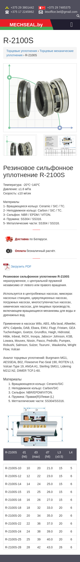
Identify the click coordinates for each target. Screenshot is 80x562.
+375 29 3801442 (22, 7)
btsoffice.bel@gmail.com (61, 11)
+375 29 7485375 (58, 7)
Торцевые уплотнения (21, 51)
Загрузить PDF (21, 266)
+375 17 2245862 (22, 11)
